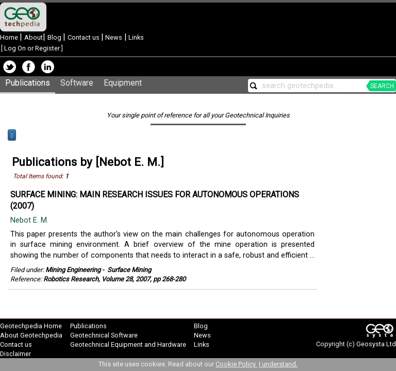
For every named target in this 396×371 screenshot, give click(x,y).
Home (10, 37)
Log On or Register (32, 48)
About (33, 37)
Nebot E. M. (30, 220)
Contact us (84, 37)
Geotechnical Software (104, 335)
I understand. (278, 364)
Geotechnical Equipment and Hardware (128, 344)
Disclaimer (15, 354)
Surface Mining (129, 270)
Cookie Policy (236, 364)
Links (135, 37)
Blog (55, 37)
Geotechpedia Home (31, 326)
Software (76, 83)
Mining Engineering (73, 270)
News (113, 37)
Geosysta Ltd (376, 344)
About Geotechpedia (31, 335)
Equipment (123, 83)
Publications (27, 83)
